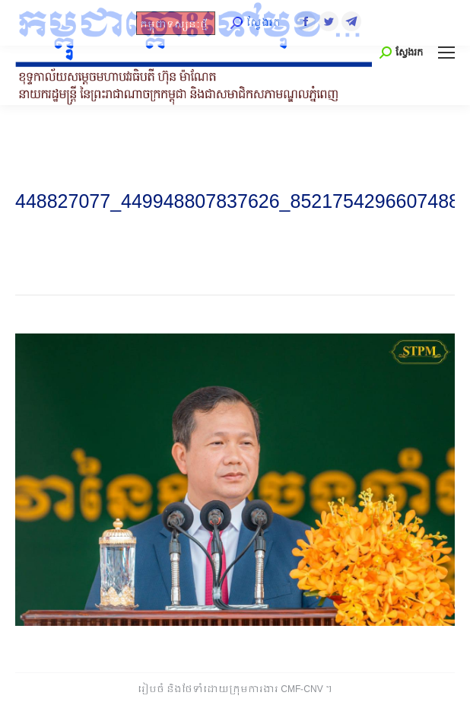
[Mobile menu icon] (446, 52)
